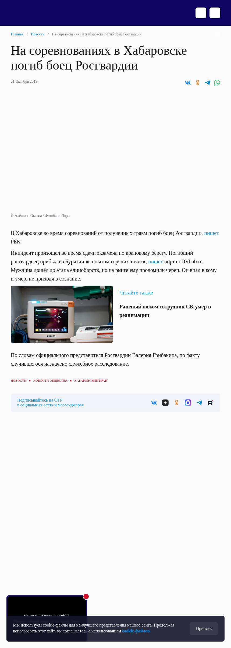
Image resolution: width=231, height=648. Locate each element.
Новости (38, 34)
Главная (17, 34)
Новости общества (50, 381)
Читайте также (136, 293)
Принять (204, 628)
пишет (211, 233)
